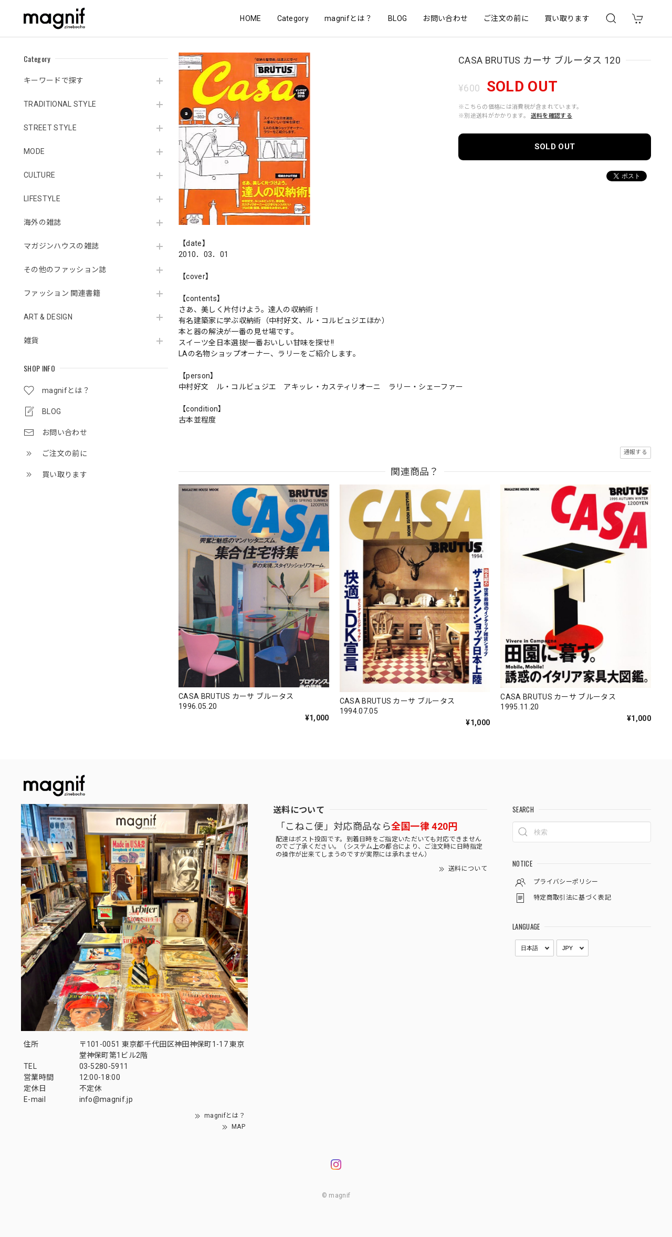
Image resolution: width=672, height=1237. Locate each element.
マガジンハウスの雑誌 (61, 246)
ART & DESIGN (48, 317)
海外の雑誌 (42, 222)
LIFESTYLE (42, 198)
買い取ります (567, 18)
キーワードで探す (54, 80)
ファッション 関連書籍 (62, 293)
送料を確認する (551, 115)
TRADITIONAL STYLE (60, 104)
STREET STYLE (50, 127)
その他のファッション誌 (65, 269)
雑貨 (31, 340)
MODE (34, 151)
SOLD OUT (554, 146)
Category (293, 18)
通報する (635, 452)
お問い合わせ (445, 18)
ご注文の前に (506, 18)
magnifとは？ (348, 18)
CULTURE (39, 175)
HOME (250, 18)
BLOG (397, 18)
